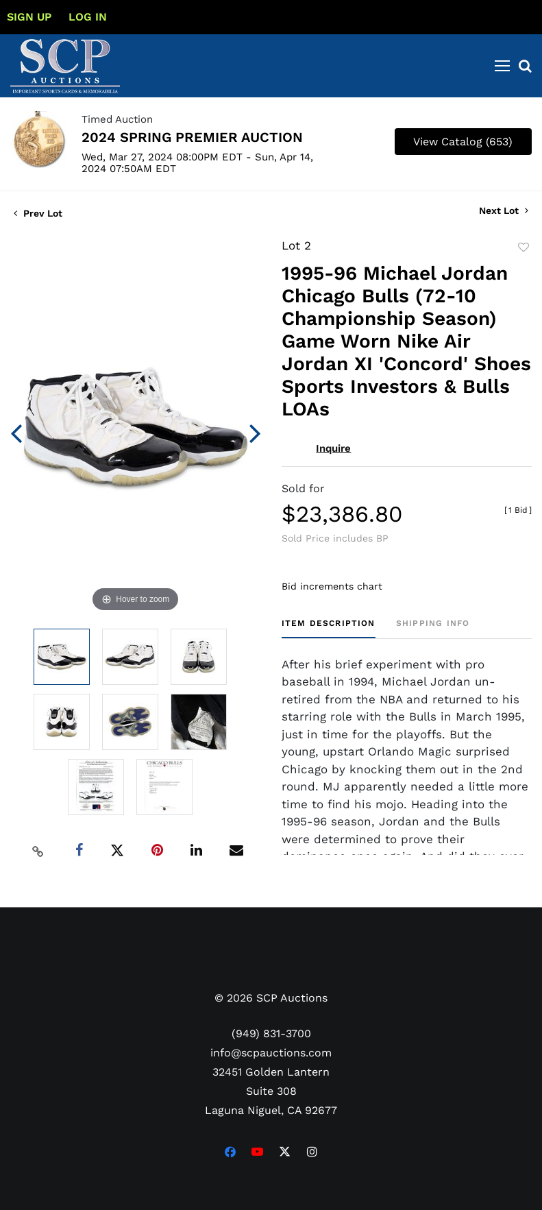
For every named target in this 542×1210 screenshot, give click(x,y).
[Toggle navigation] (502, 65)
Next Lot (503, 210)
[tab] (328, 628)
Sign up (29, 16)
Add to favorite (523, 247)
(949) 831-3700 (271, 1033)
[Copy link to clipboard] (37, 851)
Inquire (333, 448)
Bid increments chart (332, 586)
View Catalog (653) (463, 141)
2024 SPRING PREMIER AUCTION (192, 137)
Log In (88, 16)
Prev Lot (38, 213)
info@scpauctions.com (271, 1052)
